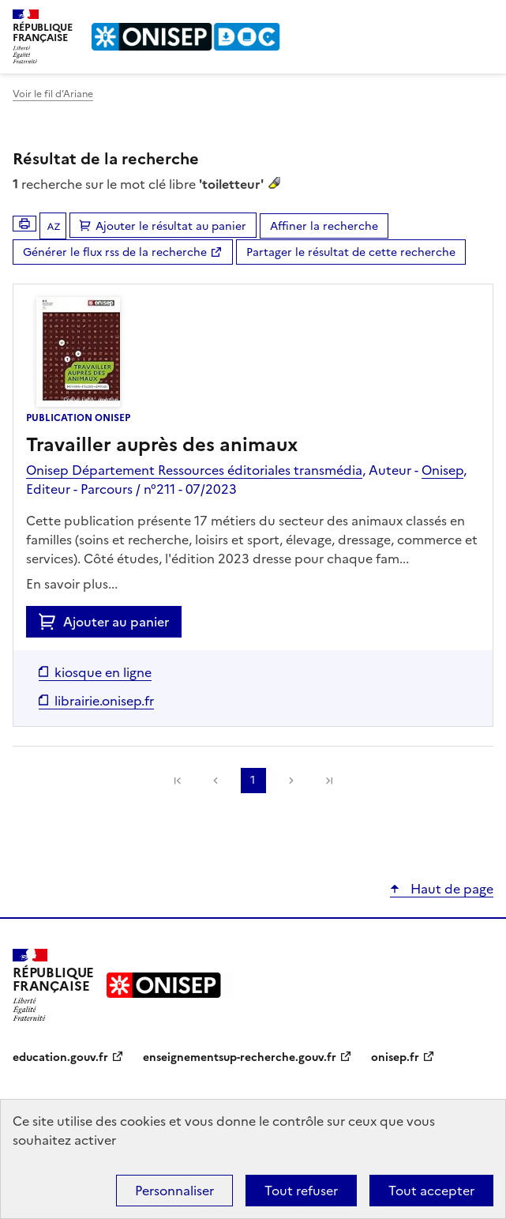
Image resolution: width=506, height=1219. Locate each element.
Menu (484, 19)
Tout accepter (431, 1190)
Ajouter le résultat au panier (171, 226)
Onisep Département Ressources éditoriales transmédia (194, 470)
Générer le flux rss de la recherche (115, 252)
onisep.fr (395, 1057)
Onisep (442, 470)
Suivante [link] (291, 780)
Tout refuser (301, 1190)
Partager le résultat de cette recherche (350, 252)
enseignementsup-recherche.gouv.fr (239, 1057)
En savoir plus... (72, 583)
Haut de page (450, 888)
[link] (177, 780)
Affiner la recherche (324, 226)
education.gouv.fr (60, 1057)
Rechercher (452, 19)
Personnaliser (174, 1190)
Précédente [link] (215, 780)
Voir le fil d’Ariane (53, 94)
